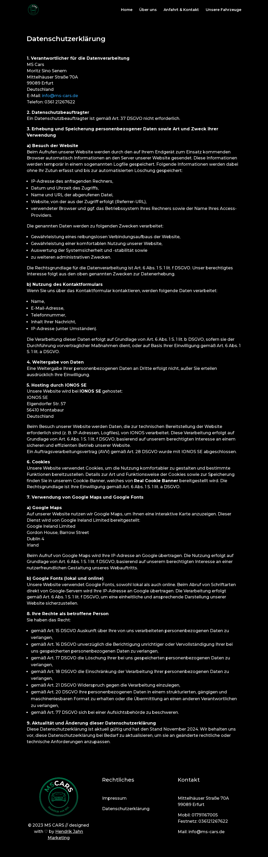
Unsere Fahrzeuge (223, 10)
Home (126, 10)
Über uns (148, 10)
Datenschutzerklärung (125, 808)
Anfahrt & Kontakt (181, 10)
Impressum (114, 798)
